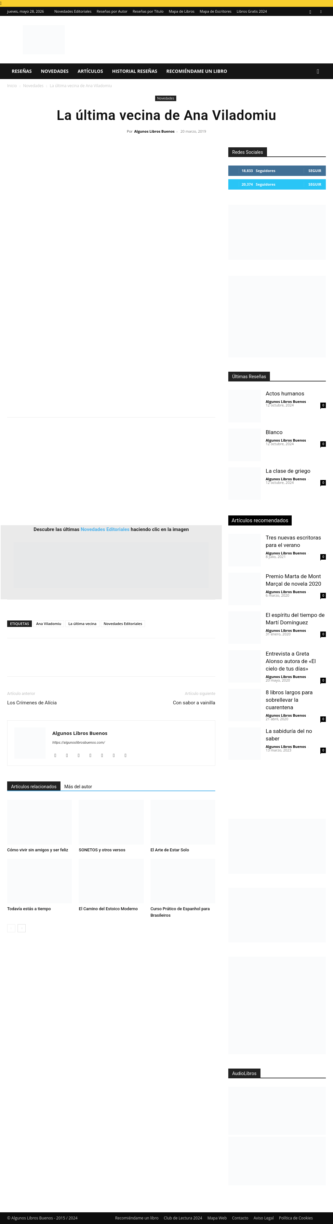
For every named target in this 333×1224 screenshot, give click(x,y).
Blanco (274, 432)
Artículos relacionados (34, 786)
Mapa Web (217, 1218)
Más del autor (78, 786)
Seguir (315, 170)
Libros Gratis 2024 (252, 11)
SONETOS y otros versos (102, 849)
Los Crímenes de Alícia (32, 703)
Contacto (240, 1218)
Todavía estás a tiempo (29, 908)
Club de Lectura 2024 (183, 1218)
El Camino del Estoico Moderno (108, 908)
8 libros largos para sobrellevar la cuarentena (289, 700)
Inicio (12, 85)
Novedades (54, 71)
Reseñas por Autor (112, 11)
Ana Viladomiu (48, 623)
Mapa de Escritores (216, 11)
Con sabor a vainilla (194, 703)
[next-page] (22, 928)
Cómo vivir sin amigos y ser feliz (37, 849)
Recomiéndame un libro (196, 71)
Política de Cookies (296, 1218)
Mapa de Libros (181, 11)
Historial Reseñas (134, 71)
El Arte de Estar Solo (170, 849)
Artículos (90, 71)
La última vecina (82, 623)
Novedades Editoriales (72, 11)
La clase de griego (288, 471)
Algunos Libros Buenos (154, 131)
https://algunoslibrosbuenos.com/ (78, 742)
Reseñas (22, 71)
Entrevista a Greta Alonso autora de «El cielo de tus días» (291, 661)
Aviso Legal (264, 1218)
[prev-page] (11, 928)
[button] (318, 72)
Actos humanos (285, 393)
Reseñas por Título (148, 11)
